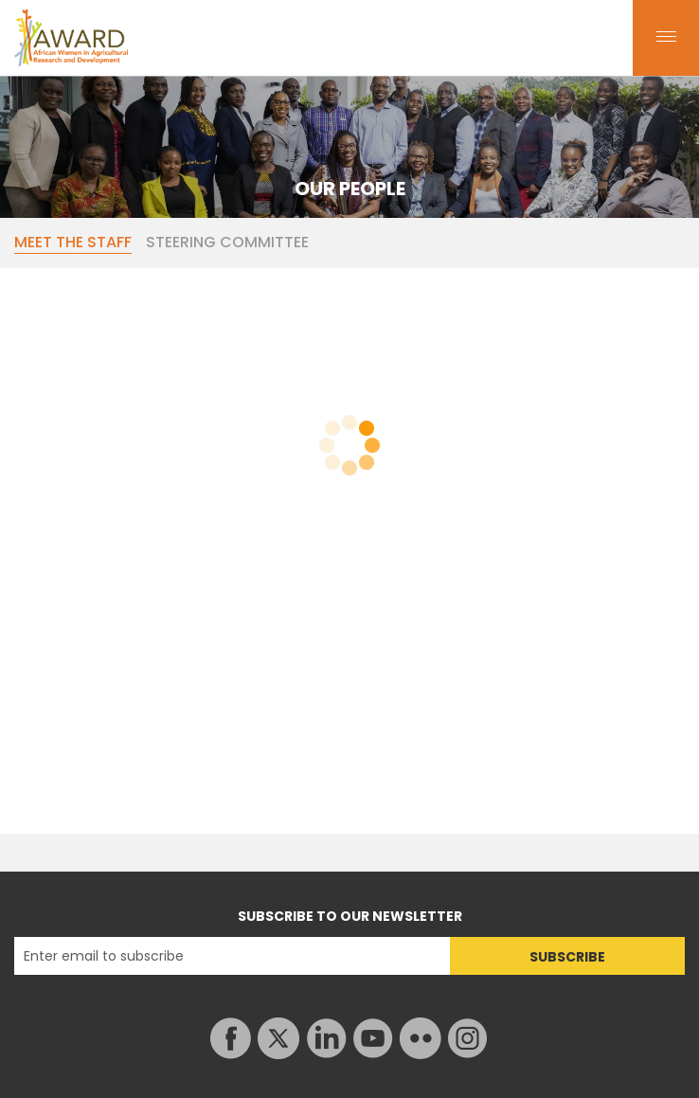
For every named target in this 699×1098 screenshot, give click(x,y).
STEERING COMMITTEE (227, 242)
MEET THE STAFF (73, 242)
